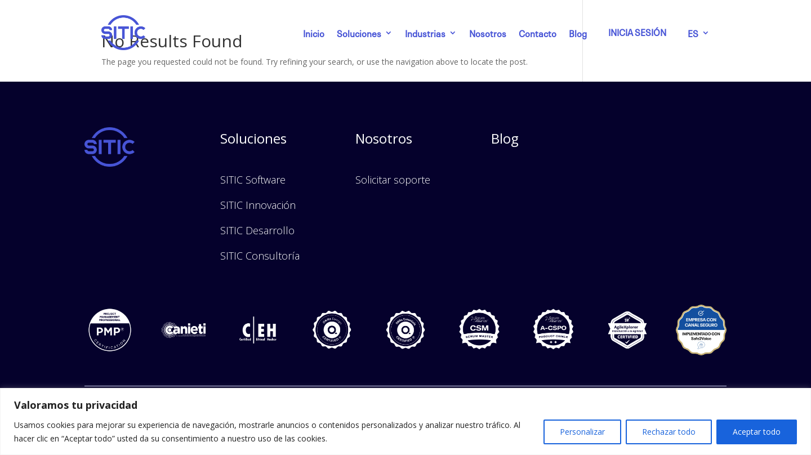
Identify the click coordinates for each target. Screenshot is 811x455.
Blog (578, 32)
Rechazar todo (669, 431)
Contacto (537, 32)
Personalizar (582, 431)
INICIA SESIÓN (637, 31)
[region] (405, 421)
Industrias (425, 32)
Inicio (313, 32)
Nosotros (487, 32)
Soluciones (359, 32)
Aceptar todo (757, 431)
